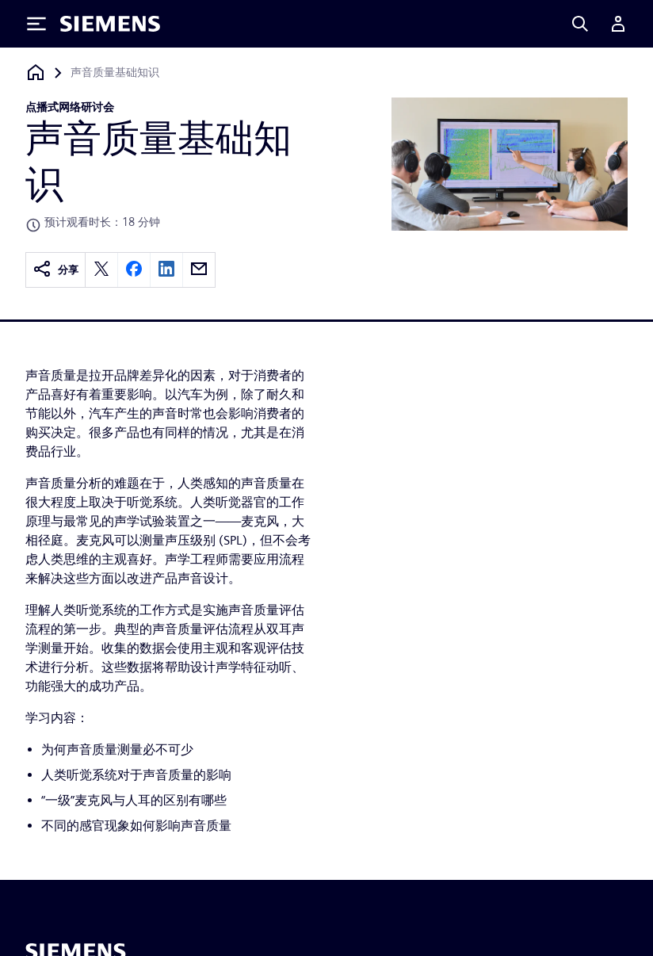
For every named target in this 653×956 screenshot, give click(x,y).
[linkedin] (166, 270)
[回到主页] (35, 72)
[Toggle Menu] (36, 24)
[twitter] (101, 270)
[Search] (580, 24)
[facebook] (134, 270)
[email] (199, 270)
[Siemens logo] (110, 24)
